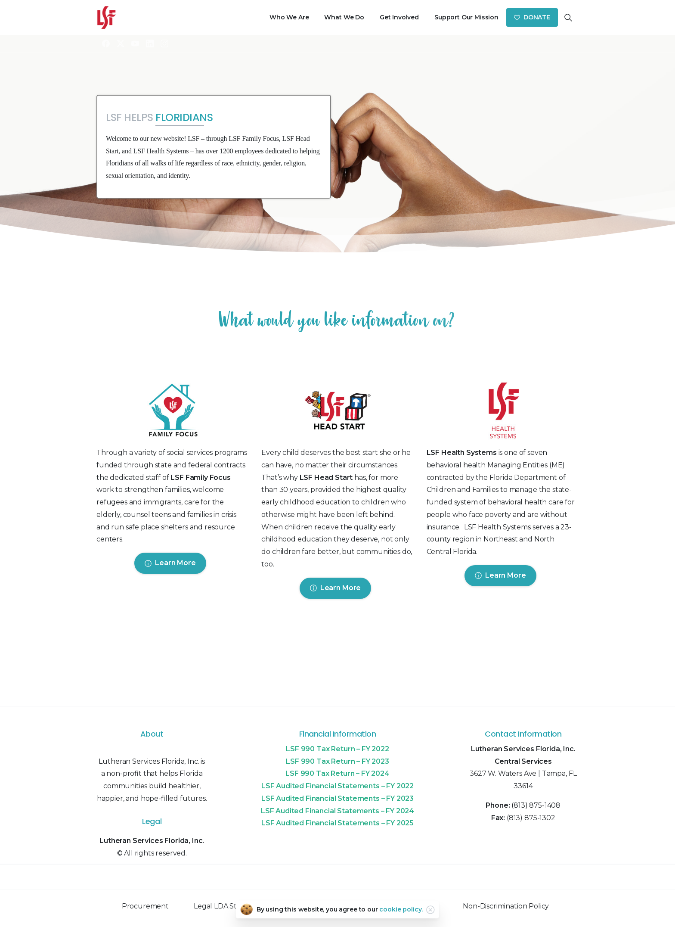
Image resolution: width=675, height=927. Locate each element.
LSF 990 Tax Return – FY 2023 (337, 761)
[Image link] (172, 412)
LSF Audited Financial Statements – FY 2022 (337, 786)
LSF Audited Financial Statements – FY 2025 (337, 823)
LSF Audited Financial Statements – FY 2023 (337, 798)
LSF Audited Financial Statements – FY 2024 (337, 811)
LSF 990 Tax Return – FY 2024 (337, 773)
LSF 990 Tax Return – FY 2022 (337, 749)
